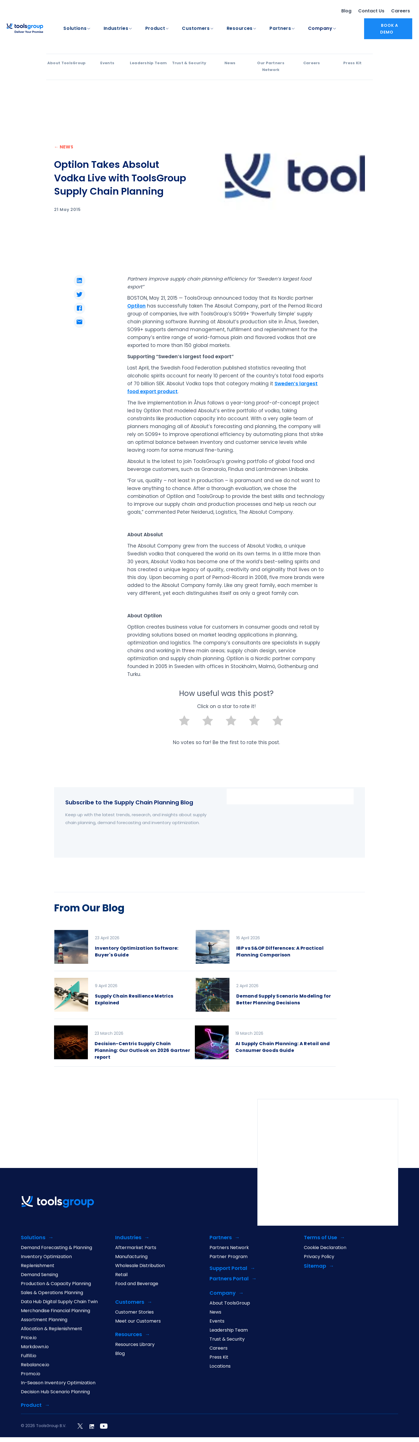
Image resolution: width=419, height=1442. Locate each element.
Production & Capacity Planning (56, 1284)
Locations (220, 1367)
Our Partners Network (270, 67)
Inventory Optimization (46, 1257)
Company (320, 29)
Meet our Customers (138, 1322)
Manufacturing (131, 1257)
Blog (346, 11)
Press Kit (352, 63)
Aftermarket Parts (135, 1248)
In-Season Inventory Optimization (58, 1383)
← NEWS (63, 147)
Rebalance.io (35, 1365)
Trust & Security (189, 63)
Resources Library (135, 1345)
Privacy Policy (319, 1257)
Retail (121, 1275)
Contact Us (371, 11)
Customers (196, 29)
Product (155, 29)
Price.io (29, 1338)
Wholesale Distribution (140, 1266)
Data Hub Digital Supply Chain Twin (59, 1302)
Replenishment (37, 1266)
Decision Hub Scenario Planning (55, 1392)
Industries (116, 29)
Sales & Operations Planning (52, 1293)
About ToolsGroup (66, 63)
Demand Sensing (39, 1275)
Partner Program (229, 1257)
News (229, 63)
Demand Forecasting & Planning (56, 1248)
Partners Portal (229, 1279)
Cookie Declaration (325, 1248)
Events (107, 63)
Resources (240, 29)
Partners (280, 29)
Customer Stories (134, 1313)
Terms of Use (320, 1238)
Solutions (74, 29)
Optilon (136, 306)
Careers (400, 11)
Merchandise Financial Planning (55, 1311)
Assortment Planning (44, 1320)
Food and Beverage (136, 1284)
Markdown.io (35, 1347)
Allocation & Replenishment (51, 1329)
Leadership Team (148, 63)
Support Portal (228, 1269)
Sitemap (315, 1266)
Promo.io (30, 1374)
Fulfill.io (28, 1356)
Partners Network (229, 1248)
